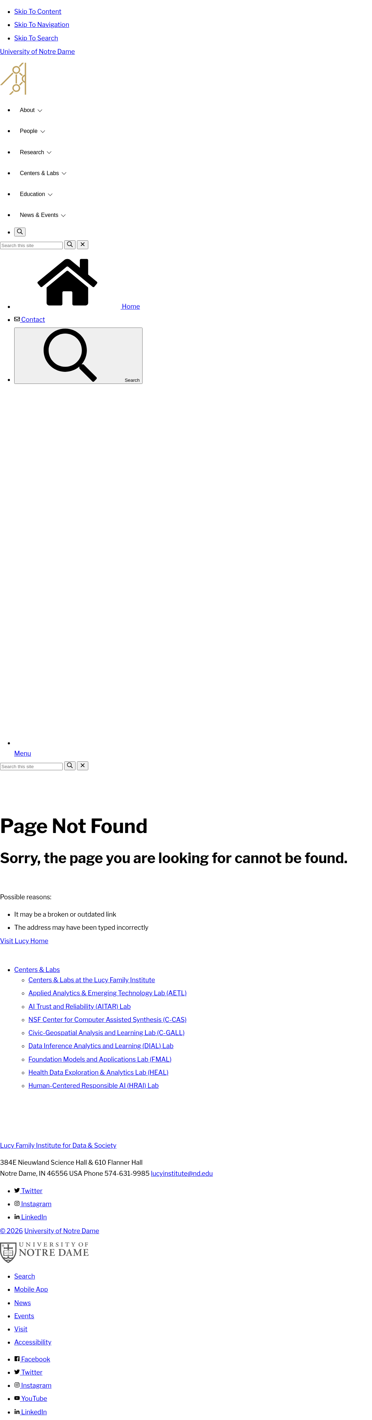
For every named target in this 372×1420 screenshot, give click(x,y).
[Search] (70, 244)
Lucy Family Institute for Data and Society (186, 79)
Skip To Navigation (41, 24)
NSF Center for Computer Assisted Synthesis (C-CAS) (107, 1019)
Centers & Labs (39, 173)
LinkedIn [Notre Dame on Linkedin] (30, 1412)
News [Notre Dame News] (22, 1303)
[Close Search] (82, 244)
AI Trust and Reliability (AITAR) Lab (79, 1006)
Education (32, 194)
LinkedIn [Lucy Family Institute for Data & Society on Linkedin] (30, 1217)
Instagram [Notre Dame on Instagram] (32, 1385)
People (29, 131)
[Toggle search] (20, 232)
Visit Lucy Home (24, 941)
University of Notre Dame (37, 51)
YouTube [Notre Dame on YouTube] (30, 1398)
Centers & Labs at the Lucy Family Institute (91, 980)
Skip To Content (37, 11)
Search (78, 356)
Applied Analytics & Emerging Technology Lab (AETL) (107, 993)
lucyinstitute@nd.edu (182, 1173)
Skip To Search (36, 38)
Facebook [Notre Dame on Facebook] (32, 1359)
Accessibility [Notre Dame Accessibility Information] (32, 1342)
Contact (29, 319)
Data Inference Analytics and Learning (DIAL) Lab (100, 1046)
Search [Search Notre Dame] (24, 1276)
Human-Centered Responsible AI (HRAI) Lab (93, 1085)
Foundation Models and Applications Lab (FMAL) (100, 1059)
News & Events (39, 215)
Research (32, 152)
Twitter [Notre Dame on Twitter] (28, 1372)
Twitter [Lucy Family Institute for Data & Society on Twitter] (28, 1191)
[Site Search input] (31, 245)
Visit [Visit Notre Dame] (21, 1329)
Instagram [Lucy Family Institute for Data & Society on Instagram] (32, 1204)
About (27, 110)
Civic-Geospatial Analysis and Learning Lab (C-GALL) (106, 1032)
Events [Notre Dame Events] (24, 1316)
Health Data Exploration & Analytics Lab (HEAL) (98, 1072)
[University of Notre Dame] (44, 1261)
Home (77, 306)
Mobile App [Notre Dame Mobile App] (31, 1289)
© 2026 (11, 1231)
